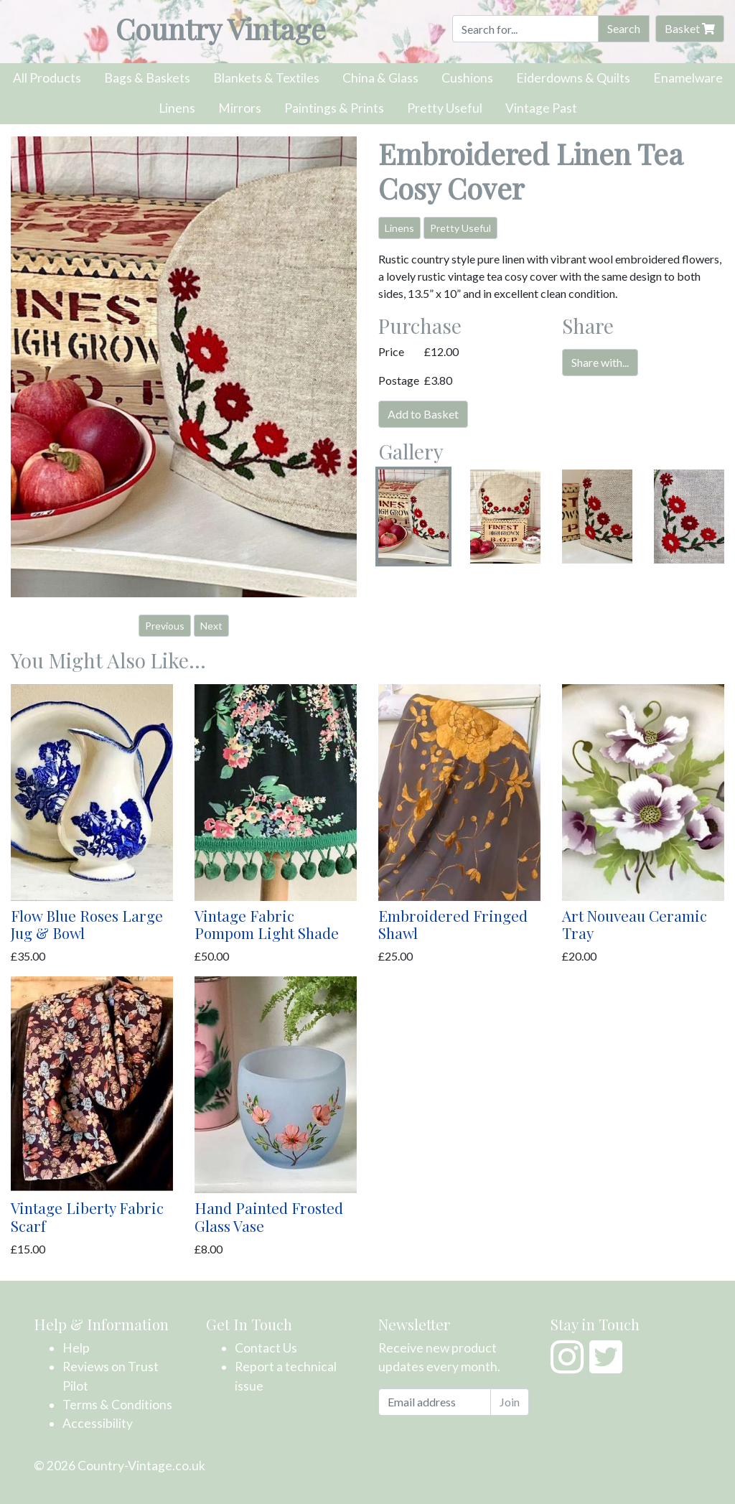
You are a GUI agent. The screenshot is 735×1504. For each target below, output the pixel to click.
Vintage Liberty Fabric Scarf (87, 1216)
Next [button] (211, 626)
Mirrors (239, 108)
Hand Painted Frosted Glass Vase (269, 1216)
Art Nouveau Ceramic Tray (634, 924)
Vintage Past (541, 108)
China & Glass (380, 77)
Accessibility (97, 1423)
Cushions (467, 77)
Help (76, 1347)
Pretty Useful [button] (460, 228)
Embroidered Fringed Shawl (453, 924)
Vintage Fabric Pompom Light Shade (267, 924)
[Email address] (434, 1402)
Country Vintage (221, 28)
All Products (47, 77)
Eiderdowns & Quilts (573, 77)
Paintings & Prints (334, 108)
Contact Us (266, 1347)
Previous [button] (164, 626)
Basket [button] (690, 28)
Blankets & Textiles (266, 77)
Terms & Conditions (117, 1404)
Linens (177, 108)
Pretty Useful (444, 108)
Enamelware (688, 77)
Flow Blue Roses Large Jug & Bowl (87, 924)
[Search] (525, 28)
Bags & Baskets (147, 77)
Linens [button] (399, 228)
